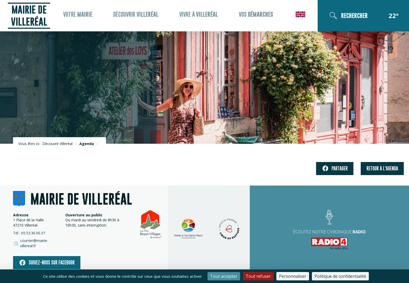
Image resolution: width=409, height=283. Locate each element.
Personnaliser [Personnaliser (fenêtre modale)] (292, 276)
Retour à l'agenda (382, 170)
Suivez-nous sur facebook (47, 259)
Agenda (86, 145)
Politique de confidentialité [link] (340, 276)
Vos (254, 16)
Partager (335, 170)
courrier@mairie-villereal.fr (38, 242)
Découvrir (138, 16)
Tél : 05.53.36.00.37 (29, 234)
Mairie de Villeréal (31, 16)
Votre (81, 16)
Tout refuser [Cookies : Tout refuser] (258, 276)
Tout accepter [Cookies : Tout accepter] (224, 276)
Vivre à (199, 16)
